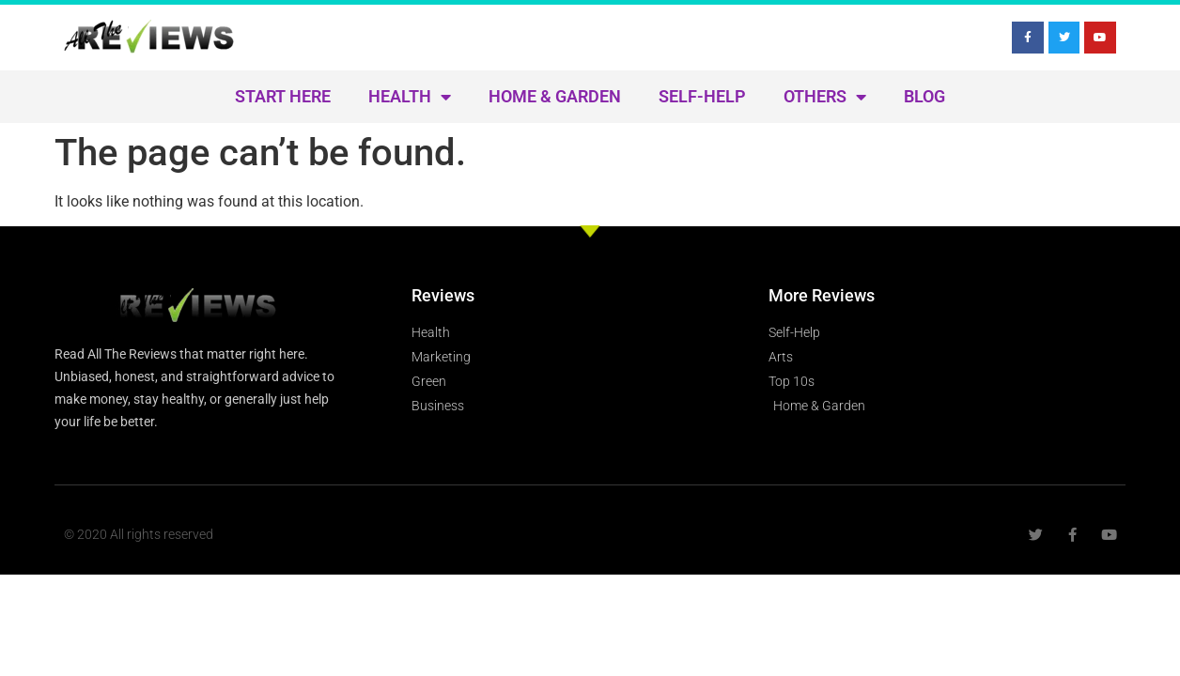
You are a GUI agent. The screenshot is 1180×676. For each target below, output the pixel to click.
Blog (924, 96)
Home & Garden (555, 96)
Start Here (283, 96)
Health (409, 97)
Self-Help (702, 96)
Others (825, 97)
